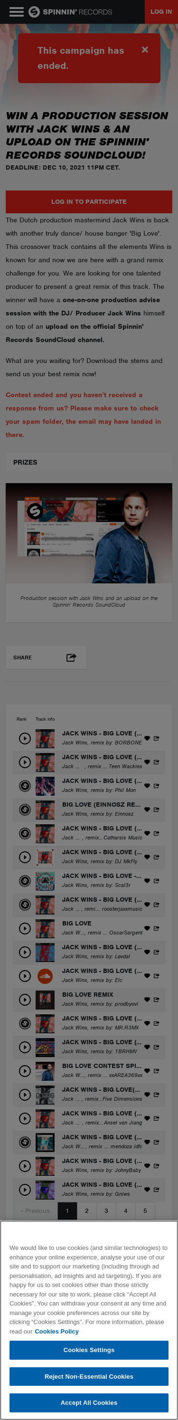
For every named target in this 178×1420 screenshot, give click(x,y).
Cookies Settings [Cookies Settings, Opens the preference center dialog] (89, 1349)
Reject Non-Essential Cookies (89, 1376)
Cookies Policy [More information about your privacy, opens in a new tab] (56, 1331)
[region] (89, 1320)
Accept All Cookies (89, 1402)
